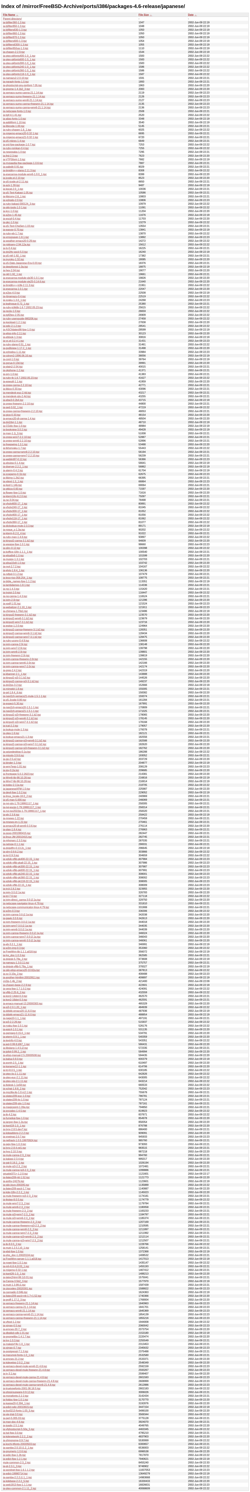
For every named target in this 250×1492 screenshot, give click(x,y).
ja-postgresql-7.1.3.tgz (15, 1351)
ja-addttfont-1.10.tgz (14, 122)
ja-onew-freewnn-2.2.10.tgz (18, 403)
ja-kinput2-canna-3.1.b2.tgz (18, 540)
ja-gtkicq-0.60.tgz (12, 488)
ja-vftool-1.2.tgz (11, 1322)
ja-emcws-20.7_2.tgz (15, 1329)
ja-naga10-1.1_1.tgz (14, 1018)
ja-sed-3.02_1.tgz (13, 407)
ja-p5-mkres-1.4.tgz (14, 141)
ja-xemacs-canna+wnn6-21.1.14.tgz (23, 1314)
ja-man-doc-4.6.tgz (13, 1421)
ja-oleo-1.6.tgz (11, 733)
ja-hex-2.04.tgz (11, 270)
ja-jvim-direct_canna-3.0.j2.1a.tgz (22, 899)
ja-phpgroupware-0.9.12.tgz (18, 1392)
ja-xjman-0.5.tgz (12, 1325)
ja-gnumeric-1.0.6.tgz (15, 1451)
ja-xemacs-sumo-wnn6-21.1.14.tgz (22, 100)
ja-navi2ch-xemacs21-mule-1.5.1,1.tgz (24, 696)
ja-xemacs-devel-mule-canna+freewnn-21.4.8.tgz (30, 1381)
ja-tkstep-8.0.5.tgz (13, 1199)
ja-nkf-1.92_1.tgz (12, 274)
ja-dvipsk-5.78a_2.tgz (15, 959)
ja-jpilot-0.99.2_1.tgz (14, 1051)
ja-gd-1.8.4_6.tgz (12, 692)
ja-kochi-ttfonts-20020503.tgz (19, 1444)
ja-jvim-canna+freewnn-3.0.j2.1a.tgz (23, 933)
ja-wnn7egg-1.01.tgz (14, 766)
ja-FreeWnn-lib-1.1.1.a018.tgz (20, 951)
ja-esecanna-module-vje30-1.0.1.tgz (23, 278)
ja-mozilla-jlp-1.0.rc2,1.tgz (17, 1092)
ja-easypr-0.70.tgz (13, 229)
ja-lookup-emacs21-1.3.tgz (18, 737)
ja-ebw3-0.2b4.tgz (13, 400)
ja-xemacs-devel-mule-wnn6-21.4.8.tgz (25, 1366)
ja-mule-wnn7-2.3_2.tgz (16, 1203)
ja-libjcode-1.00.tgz (13, 126)
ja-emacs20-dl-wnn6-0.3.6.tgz (20, 825)
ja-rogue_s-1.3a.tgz (14, 529)
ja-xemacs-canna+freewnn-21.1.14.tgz (25, 1318)
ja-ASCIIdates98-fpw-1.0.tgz (19, 329)
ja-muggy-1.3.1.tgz (13, 559)
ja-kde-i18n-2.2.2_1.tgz (16, 1192)
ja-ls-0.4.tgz (9, 248)
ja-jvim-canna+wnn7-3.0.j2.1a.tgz (21, 936)
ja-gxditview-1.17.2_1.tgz (17, 348)
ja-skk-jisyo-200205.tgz (16, 1185)
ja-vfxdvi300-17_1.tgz (15, 511)
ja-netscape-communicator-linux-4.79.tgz (26, 907)
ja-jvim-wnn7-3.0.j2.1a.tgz (17, 925)
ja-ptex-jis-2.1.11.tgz (14, 1073)
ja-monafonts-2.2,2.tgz (15, 1395)
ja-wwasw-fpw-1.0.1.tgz (16, 544)
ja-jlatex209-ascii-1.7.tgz (17, 1188)
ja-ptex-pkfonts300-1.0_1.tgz (19, 63)
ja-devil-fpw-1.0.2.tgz (15, 792)
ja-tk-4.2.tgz (9, 1114)
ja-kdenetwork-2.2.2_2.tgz (17, 1436)
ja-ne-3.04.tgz (11, 500)
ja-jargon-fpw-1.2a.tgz (15, 1122)
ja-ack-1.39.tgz (11, 185)
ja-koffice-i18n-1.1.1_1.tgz (17, 551)
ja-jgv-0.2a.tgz (11, 770)
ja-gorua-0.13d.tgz (13, 363)
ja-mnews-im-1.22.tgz (15, 822)
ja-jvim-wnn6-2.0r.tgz (15, 651)
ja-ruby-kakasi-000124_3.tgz (19, 203)
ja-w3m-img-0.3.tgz (14, 948)
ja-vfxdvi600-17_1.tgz (15, 503)
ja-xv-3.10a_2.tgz (13, 973)
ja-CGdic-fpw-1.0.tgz (14, 426)
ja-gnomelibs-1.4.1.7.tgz (16, 1336)
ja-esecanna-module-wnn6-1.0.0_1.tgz (25, 174)
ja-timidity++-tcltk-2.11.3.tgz (18, 285)
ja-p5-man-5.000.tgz (14, 799)
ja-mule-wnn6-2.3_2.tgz (16, 1207)
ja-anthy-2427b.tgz (13, 1181)
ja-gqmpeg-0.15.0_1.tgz (16, 1033)
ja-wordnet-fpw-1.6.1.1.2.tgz (19, 1470)
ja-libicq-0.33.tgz (12, 388)
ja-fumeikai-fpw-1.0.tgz (16, 1118)
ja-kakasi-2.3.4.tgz (13, 1159)
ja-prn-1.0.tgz (10, 374)
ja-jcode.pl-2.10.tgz (14, 178)
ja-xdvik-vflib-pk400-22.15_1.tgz (21, 859)
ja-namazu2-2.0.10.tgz (15, 78)
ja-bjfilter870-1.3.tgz (14, 37)
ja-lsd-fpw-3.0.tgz (12, 1432)
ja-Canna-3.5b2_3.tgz (15, 1281)
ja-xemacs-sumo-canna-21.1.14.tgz (23, 92)
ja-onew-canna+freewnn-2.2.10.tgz (22, 411)
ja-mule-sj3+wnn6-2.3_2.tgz (18, 1218)
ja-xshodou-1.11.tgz (14, 352)
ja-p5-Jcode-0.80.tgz (14, 700)
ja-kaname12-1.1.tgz (14, 1066)
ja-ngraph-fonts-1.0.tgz (16, 81)
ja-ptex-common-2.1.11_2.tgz (19, 1488)
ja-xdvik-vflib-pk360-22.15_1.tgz (21, 877)
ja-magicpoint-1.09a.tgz (16, 1107)
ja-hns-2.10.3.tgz (12, 1151)
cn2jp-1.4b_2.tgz (12, 981)
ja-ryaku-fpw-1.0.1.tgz (15, 1025)
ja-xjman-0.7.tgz (12, 1347)
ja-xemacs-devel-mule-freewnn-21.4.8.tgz (26, 1370)
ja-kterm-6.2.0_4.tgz (14, 533)
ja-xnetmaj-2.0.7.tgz (14, 1136)
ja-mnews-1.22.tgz (13, 818)
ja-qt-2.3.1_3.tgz (12, 1466)
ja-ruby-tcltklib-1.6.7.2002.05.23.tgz (23, 307)
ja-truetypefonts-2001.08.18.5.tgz (21, 1388)
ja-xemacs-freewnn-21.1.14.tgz (20, 1303)
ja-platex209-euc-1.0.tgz (16, 1096)
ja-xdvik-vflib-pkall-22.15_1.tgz (20, 862)
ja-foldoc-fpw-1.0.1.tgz (15, 1399)
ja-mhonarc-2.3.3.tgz (14, 840)
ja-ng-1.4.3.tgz (11, 589)
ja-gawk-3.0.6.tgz (12, 918)
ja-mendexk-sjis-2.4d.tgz (17, 396)
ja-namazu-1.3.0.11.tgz (16, 962)
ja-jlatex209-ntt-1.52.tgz (16, 1177)
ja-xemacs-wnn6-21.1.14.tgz (19, 1310)
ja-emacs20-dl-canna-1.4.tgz (19, 418)
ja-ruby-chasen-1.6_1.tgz (17, 129)
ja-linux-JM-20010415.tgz (17, 836)
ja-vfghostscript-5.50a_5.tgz (18, 1429)
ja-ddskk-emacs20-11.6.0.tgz (19, 1011)
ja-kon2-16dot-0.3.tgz (15, 999)
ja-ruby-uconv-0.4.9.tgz (16, 640)
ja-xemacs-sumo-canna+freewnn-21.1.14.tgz (28, 104)
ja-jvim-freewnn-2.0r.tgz (16, 655)
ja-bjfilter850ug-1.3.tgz (15, 48)
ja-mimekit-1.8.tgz (13, 688)
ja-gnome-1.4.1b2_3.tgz (16, 89)
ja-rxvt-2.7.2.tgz (12, 566)
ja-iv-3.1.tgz (9, 1373)
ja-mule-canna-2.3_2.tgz (17, 1155)
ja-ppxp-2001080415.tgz (17, 833)
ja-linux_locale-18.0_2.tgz (17, 796)
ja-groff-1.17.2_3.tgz (14, 1299)
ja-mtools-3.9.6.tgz (13, 755)
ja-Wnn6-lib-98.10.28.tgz (17, 777)
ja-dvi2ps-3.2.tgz (12, 685)
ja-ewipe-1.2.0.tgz (13, 625)
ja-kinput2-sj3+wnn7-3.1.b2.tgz (20, 722)
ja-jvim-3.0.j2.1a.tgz (14, 892)
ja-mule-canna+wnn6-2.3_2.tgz (20, 1229)
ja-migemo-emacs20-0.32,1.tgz (20, 133)
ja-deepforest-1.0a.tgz (15, 266)
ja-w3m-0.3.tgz (11, 911)
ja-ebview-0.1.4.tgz (13, 463)
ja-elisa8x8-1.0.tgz (13, 555)
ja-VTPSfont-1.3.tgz (14, 159)
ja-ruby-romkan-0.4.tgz (16, 148)
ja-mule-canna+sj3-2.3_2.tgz (19, 1170)
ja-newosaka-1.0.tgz (14, 152)
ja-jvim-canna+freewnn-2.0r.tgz (20, 659)
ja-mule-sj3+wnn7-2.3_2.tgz (18, 1214)
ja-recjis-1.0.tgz (11, 311)
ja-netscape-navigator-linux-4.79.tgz (23, 903)
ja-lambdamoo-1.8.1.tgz (16, 585)
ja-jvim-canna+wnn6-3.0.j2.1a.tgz (21, 940)
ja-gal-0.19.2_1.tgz (13, 1162)
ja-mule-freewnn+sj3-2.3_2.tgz (20, 1196)
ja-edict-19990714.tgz (15, 1473)
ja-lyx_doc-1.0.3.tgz (14, 955)
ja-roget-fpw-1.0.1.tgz (15, 1262)
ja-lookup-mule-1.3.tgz (15, 729)
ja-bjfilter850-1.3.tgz (14, 26)
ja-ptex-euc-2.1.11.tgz (15, 1077)
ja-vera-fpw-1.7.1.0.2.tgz (17, 988)
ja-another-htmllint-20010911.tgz (21, 977)
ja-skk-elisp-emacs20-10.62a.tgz (21, 970)
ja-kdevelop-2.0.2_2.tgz (16, 1362)
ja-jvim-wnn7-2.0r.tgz (15, 648)
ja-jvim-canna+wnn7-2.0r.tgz (19, 666)
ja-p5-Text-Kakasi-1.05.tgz (18, 192)
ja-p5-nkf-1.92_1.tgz (14, 255)
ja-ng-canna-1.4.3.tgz (15, 596)
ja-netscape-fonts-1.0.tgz (17, 111)
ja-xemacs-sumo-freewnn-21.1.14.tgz (24, 96)
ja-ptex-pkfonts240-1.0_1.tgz (19, 66)
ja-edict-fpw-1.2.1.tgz (15, 1459)
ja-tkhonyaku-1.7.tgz (14, 448)
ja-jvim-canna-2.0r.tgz (15, 644)
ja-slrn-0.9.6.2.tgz (13, 851)
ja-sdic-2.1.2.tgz (12, 326)
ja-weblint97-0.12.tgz (15, 459)
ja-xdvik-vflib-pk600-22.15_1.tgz (21, 870)
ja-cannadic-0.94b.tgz (15, 1292)
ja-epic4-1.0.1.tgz (13, 1029)
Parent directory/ (12, 18)
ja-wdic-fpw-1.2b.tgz (14, 1455)
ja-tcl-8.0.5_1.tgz (12, 1070)
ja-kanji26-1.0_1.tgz (14, 1273)
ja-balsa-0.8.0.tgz (13, 1059)
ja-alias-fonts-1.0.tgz (14, 118)
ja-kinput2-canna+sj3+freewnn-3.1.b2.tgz (26, 748)
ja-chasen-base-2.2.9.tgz (17, 985)
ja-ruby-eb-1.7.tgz (13, 233)
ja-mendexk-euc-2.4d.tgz (17, 392)
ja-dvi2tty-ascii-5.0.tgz (15, 252)
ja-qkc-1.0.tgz (10, 222)
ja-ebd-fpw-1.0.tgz (13, 1251)
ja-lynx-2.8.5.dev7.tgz (15, 1129)
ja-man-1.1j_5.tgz (13, 433)
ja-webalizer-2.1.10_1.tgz (17, 607)
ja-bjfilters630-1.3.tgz (15, 29)
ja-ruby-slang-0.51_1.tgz (17, 344)
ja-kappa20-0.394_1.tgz (16, 1403)
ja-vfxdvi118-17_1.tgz (15, 518)
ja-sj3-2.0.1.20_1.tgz (14, 1007)
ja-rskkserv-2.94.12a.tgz (16, 244)
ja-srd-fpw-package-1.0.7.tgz (19, 144)
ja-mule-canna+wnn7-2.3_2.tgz (20, 1233)
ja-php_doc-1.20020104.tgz (18, 1255)
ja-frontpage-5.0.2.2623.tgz (18, 774)
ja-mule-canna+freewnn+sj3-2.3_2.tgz (24, 1225)
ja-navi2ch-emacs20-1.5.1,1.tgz (21, 707)
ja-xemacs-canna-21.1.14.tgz (19, 1307)
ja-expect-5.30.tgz (13, 703)
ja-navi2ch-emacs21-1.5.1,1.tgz (21, 711)
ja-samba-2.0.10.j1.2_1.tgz (18, 1447)
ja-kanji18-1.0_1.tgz (14, 1125)
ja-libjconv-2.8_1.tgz (14, 196)
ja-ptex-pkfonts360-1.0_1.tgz (19, 70)
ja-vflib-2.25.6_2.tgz (14, 992)
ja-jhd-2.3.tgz (10, 155)
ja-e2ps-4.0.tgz (11, 292)
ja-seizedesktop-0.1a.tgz (17, 751)
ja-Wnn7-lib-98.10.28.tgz (17, 781)
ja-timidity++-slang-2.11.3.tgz (19, 170)
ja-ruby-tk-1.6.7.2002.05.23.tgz (20, 377)
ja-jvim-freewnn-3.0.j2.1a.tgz (19, 922)
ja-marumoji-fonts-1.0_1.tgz (18, 1355)
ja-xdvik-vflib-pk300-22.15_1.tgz (21, 866)
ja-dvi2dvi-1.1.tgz (12, 422)
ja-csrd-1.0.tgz (11, 359)
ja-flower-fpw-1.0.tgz (14, 492)
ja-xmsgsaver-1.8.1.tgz (16, 237)
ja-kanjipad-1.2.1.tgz (14, 322)
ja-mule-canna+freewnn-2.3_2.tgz (22, 1222)
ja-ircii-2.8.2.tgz (11, 888)
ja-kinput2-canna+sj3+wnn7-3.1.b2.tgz (24, 744)
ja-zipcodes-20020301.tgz (17, 1288)
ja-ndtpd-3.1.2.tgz (13, 574)
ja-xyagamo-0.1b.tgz (14, 474)
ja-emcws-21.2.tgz (13, 1359)
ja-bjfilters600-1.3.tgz (15, 41)
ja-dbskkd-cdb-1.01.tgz (16, 1333)
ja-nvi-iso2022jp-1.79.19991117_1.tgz (24, 811)
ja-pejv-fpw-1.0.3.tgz (14, 1144)
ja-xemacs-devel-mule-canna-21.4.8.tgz (25, 1377)
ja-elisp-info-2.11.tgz (14, 333)
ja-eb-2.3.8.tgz (11, 814)
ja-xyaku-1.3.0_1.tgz (14, 300)
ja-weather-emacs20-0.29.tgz (19, 240)
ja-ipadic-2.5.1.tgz (13, 1425)
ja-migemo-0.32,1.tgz (15, 1270)
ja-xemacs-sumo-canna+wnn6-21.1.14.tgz (27, 107)
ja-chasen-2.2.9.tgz (14, 52)
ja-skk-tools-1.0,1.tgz (15, 207)
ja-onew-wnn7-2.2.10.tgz (17, 437)
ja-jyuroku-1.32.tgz (13, 259)
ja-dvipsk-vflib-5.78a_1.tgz (18, 966)
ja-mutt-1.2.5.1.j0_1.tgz (16, 1247)
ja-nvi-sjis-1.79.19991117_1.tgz (20, 803)
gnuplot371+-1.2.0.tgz (15, 1173)
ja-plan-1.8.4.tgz (12, 829)
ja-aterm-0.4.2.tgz (13, 470)
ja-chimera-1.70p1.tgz (15, 611)
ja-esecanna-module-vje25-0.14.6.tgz (24, 281)
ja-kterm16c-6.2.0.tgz (15, 496)
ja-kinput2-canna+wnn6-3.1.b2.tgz (22, 633)
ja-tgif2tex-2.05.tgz (13, 315)
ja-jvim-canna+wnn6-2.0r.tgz (19, 662)
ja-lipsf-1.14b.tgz (12, 485)
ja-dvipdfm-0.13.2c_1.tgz (17, 848)
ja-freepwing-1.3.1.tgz (15, 444)
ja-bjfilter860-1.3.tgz (14, 33)
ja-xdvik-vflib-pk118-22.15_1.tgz (21, 881)
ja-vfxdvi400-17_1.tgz (15, 514)
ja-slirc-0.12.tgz (11, 548)
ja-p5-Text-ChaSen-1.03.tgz (18, 226)
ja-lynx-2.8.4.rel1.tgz (14, 1148)
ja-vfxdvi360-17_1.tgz (15, 522)
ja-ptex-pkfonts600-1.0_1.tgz (19, 59)
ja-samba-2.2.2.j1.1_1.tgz (17, 1477)
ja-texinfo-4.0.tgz (12, 1040)
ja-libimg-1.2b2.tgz (13, 477)
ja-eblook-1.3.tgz (12, 337)
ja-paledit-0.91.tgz (13, 166)
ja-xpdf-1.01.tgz (12, 603)
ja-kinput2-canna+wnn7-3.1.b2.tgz (22, 637)
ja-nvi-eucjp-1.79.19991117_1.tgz (22, 807)
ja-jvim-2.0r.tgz (11, 600)
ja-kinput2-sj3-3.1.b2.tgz (16, 677)
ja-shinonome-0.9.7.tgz (16, 1440)
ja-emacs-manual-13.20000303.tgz (22, 1003)
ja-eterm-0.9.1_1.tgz (14, 1036)
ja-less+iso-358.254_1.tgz (17, 577)
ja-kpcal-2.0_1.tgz (13, 189)
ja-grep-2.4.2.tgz (12, 670)
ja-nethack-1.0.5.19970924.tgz (20, 1140)
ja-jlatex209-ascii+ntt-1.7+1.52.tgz (22, 1296)
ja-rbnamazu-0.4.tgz (14, 296)
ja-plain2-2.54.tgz (13, 366)
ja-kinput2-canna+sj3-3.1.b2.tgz (21, 681)
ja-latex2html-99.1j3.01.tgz (18, 1277)
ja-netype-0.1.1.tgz (13, 844)
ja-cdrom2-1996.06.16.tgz (17, 355)
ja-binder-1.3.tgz (12, 762)
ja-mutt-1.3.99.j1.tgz (14, 1284)
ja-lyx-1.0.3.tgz (11, 1340)
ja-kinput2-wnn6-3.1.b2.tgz (18, 618)
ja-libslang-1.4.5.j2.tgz (15, 1048)
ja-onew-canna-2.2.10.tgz (17, 385)
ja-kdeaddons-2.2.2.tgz (16, 1133)
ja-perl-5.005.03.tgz (14, 1418)
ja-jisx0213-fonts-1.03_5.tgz (18, 1410)
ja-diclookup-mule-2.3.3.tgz (18, 525)
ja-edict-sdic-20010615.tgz (18, 1407)
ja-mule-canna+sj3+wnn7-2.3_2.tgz (23, 1240)
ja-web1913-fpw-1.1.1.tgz (17, 1484)
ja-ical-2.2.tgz (10, 725)
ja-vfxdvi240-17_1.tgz (15, 507)
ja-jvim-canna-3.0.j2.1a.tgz (18, 914)
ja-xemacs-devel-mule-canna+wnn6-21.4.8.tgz (29, 1384)
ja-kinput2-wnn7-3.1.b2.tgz (18, 622)
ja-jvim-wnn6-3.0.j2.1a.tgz (17, 929)
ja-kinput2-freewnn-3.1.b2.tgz (19, 614)
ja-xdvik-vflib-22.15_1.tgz (17, 885)
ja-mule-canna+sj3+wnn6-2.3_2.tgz (23, 1236)
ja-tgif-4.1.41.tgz (12, 115)
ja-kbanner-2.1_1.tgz (14, 674)
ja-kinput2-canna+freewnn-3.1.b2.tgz (23, 629)
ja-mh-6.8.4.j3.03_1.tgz (16, 1266)
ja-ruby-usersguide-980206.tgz (20, 318)
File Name (9, 14)
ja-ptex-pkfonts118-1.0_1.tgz (19, 74)
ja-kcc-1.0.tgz (10, 211)
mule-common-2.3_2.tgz (17, 1462)
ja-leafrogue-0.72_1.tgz (16, 303)
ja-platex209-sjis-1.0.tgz (16, 1103)
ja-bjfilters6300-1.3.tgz (15, 44)
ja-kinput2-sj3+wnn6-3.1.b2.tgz (20, 718)
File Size (144, 14)
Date (191, 14)
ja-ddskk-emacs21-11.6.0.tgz (19, 1014)
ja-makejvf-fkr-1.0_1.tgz (16, 1344)
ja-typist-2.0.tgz (11, 592)
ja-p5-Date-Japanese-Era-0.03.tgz (22, 263)
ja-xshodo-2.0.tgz (13, 200)
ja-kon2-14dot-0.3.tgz (15, 996)
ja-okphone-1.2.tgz (13, 370)
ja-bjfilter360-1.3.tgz (14, 22)
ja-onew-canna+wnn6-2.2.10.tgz (21, 452)
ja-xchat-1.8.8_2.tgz (14, 1088)
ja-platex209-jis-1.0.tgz (16, 1099)
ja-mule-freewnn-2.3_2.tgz (18, 1210)
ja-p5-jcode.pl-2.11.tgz (15, 181)
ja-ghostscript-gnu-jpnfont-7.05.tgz (22, 85)
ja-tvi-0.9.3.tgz (11, 855)
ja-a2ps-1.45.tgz (12, 215)
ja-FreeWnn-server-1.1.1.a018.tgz (22, 1258)
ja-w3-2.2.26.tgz (12, 1022)
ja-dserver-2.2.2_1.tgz (15, 466)
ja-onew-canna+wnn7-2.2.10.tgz (21, 455)
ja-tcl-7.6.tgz (10, 896)
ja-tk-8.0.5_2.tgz (12, 1244)
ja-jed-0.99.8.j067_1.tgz (16, 1044)
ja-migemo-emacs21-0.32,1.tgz (20, 137)
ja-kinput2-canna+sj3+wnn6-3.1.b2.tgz (24, 740)
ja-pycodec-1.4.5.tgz (14, 1110)
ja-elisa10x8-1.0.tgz (14, 563)
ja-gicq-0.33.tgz (11, 415)
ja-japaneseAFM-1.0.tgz (16, 788)
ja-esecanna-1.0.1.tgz (15, 289)
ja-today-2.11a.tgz (13, 785)
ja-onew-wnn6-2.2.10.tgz (17, 440)
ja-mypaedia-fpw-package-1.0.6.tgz (23, 163)
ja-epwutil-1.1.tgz (12, 381)
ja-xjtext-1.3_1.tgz (13, 481)
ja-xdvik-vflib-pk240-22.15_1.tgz (21, 874)
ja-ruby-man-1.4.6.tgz (15, 537)
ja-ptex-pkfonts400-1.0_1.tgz (19, 55)
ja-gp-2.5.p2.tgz (12, 759)
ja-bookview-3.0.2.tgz (15, 429)
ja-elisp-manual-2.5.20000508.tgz (22, 1055)
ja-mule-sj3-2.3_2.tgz (15, 1166)
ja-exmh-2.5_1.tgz (13, 1062)
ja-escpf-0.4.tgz (11, 218)
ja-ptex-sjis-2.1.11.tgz (15, 1081)
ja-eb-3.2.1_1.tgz (12, 944)
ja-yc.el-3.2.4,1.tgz (13, 340)
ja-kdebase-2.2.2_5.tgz (16, 1481)
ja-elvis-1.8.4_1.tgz (13, 570)
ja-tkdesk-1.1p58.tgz (14, 1085)
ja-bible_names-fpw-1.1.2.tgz (19, 581)
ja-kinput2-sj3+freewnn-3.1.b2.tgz (22, 714)
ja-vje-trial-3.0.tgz (13, 1414)
